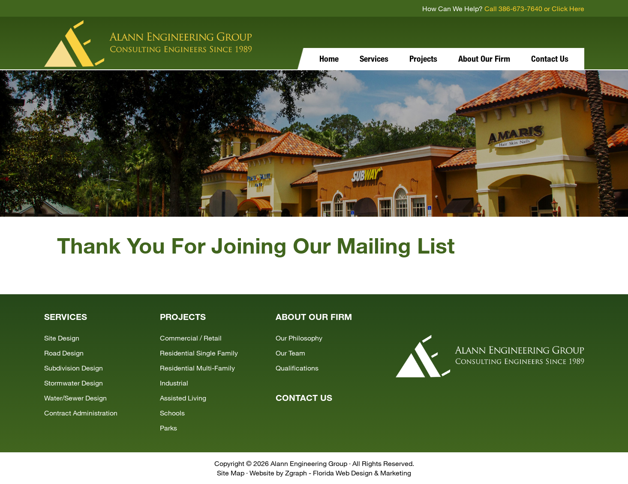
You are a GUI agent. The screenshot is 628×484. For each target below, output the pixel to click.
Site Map (230, 473)
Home (329, 58)
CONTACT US (304, 397)
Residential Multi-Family (197, 368)
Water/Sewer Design (75, 398)
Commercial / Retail (191, 338)
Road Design (64, 353)
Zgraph (296, 473)
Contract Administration (80, 413)
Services (374, 58)
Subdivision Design (73, 368)
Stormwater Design (73, 383)
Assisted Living (183, 398)
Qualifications (297, 368)
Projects (423, 58)
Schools (172, 413)
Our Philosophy (299, 338)
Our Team (290, 353)
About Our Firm (484, 58)
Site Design (61, 338)
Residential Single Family (199, 353)
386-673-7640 (520, 8)
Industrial (174, 383)
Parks (168, 428)
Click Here (568, 8)
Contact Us (549, 58)
